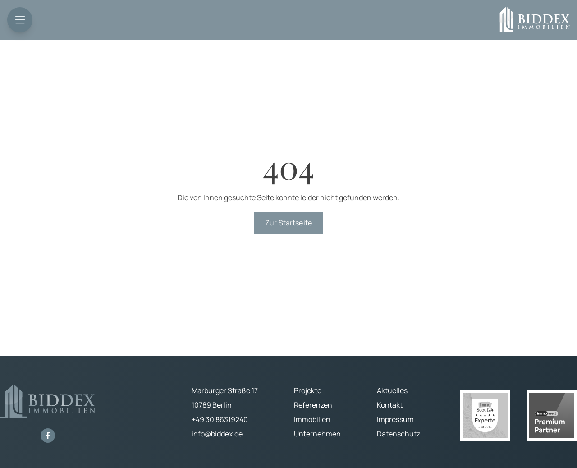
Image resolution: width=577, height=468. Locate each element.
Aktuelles (392, 390)
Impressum (395, 419)
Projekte (307, 390)
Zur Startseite (288, 223)
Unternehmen (317, 434)
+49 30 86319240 (220, 419)
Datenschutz (398, 434)
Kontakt (390, 405)
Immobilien (312, 419)
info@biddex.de (217, 434)
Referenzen (313, 405)
